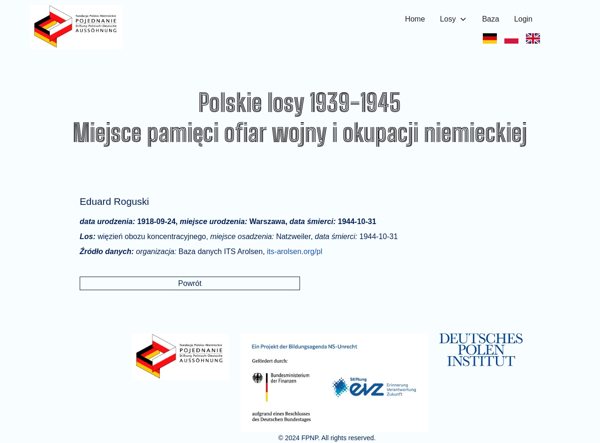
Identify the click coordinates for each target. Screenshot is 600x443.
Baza (490, 19)
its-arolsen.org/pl (294, 251)
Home (415, 19)
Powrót (190, 283)
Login (523, 19)
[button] (454, 19)
